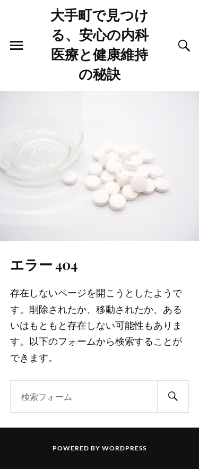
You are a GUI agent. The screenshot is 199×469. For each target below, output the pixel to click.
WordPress (124, 448)
